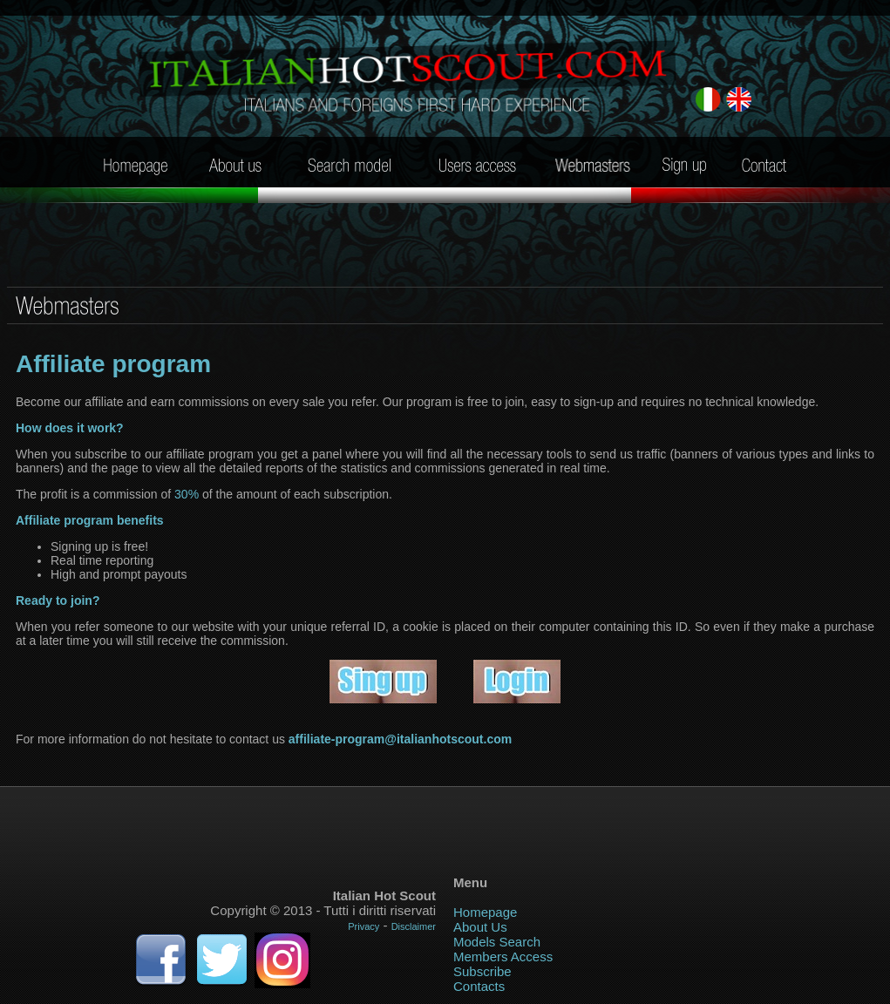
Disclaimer (413, 926)
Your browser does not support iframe (445, 825)
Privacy (363, 926)
